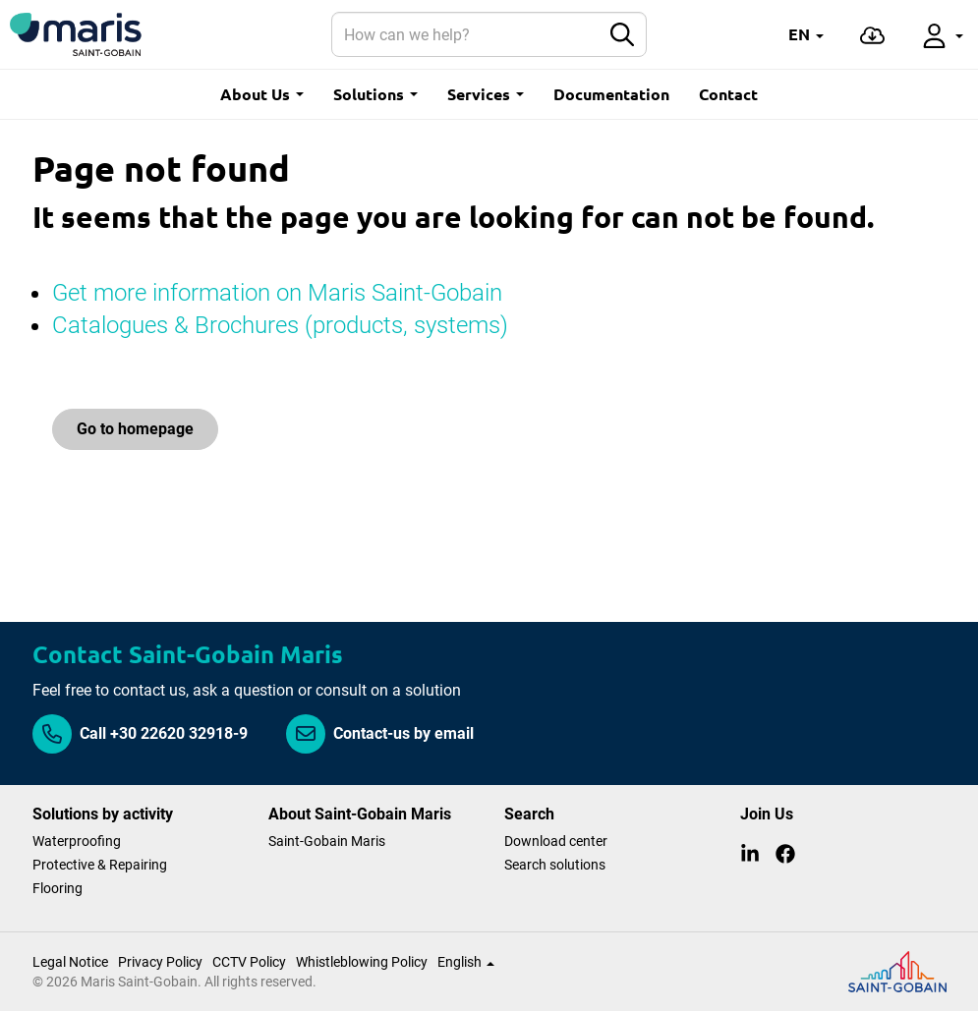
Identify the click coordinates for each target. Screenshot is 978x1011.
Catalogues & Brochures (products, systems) (280, 325)
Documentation (611, 94)
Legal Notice (70, 962)
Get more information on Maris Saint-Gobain (280, 293)
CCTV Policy (249, 962)
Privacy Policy (160, 962)
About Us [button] (262, 94)
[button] (806, 34)
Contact (728, 94)
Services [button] (485, 94)
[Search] (466, 34)
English (465, 962)
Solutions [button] (375, 94)
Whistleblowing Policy (362, 962)
